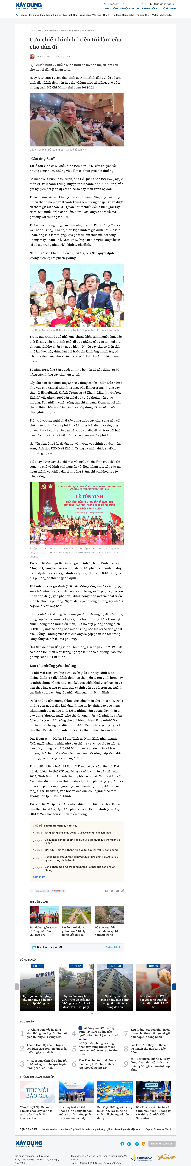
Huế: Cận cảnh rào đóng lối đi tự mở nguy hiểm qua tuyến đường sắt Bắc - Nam (47, 1064)
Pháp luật (67, 15)
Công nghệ (128, 15)
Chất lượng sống (82, 15)
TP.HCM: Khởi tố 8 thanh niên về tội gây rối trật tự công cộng (81, 850)
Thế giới (139, 15)
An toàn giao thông (146, 8)
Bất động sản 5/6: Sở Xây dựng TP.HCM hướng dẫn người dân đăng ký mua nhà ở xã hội (98, 1033)
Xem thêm (39, 876)
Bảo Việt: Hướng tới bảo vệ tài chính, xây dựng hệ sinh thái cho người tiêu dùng (114, 1112)
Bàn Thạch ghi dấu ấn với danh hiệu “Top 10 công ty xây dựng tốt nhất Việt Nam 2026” (153, 1112)
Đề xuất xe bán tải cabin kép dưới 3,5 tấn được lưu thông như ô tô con (82, 841)
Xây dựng (33, 15)
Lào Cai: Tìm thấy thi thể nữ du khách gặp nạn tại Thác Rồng (149, 1048)
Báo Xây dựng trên (50, 891)
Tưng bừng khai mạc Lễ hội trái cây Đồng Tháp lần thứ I (77, 832)
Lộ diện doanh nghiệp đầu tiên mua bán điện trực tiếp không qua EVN (37, 1001)
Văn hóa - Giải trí (101, 15)
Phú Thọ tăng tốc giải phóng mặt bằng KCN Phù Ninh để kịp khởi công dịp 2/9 (97, 1064)
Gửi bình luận (113, 947)
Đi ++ (148, 15)
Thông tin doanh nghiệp (37, 1077)
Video (155, 15)
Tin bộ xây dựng (167, 8)
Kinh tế (57, 15)
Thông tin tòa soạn (162, 1143)
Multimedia (166, 15)
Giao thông (46, 15)
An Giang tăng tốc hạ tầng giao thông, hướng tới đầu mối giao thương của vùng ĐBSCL (47, 1033)
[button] (92, 1013)
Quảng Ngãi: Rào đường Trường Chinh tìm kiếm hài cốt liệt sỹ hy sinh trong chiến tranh (81, 859)
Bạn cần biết (28, 1129)
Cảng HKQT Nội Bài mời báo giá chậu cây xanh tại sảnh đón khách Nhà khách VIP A (36, 1112)
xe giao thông (110, 8)
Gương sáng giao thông (78, 30)
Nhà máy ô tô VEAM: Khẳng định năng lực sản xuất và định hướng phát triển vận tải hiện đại (75, 1112)
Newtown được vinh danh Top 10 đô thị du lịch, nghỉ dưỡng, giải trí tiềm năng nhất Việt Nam (91, 1129)
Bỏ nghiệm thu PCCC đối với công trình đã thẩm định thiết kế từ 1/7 (153, 1001)
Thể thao (116, 15)
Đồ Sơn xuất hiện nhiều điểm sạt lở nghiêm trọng (106, 931)
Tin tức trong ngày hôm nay (60, 825)
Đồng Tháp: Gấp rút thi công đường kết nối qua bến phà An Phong (79, 869)
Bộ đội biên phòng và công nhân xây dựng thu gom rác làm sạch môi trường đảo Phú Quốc (98, 1048)
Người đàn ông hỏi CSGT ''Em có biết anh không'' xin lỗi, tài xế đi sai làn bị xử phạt (76, 1001)
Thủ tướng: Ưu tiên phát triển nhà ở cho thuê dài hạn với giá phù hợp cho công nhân (150, 1033)
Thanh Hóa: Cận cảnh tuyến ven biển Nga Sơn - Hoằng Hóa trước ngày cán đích (47, 1048)
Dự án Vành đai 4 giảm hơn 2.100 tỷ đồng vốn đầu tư (74, 931)
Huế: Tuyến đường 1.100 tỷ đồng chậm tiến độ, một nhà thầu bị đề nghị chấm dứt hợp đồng (150, 1064)
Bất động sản (127, 8)
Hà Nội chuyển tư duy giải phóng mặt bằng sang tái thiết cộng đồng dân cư (115, 1001)
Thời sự (23, 15)
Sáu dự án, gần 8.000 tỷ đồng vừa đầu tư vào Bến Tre (43, 931)
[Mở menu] (174, 15)
